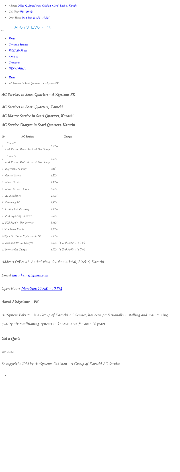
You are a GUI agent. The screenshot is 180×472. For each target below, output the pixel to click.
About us (13, 57)
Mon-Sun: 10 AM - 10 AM (35, 18)
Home (12, 39)
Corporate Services (18, 45)
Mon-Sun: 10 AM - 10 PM (41, 288)
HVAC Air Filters (18, 51)
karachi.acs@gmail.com (30, 275)
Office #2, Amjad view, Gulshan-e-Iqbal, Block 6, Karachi (47, 6)
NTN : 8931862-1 (17, 69)
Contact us (14, 63)
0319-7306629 (26, 12)
